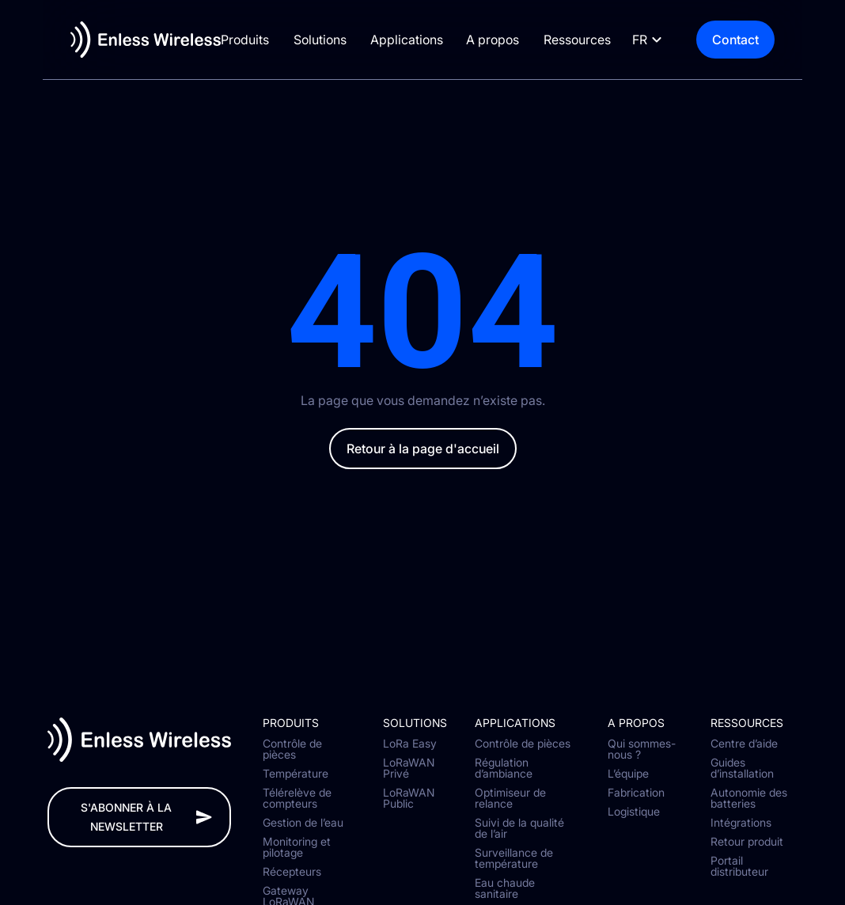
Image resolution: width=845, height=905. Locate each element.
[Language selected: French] (680, 40)
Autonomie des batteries (748, 798)
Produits (242, 40)
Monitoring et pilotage (297, 847)
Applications (413, 40)
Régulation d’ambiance (503, 768)
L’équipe (628, 773)
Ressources (593, 40)
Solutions (322, 40)
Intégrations (740, 822)
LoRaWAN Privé (408, 768)
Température (295, 773)
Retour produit (746, 841)
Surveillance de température (514, 858)
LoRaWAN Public (408, 798)
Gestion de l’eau (303, 822)
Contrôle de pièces (292, 749)
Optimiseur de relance (510, 798)
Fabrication (636, 792)
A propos (504, 40)
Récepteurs (292, 871)
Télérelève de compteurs (297, 798)
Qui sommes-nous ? (642, 749)
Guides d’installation (742, 768)
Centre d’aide (744, 743)
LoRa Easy (410, 743)
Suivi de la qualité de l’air (519, 828)
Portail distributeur (739, 866)
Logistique (634, 811)
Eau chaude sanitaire (505, 888)
